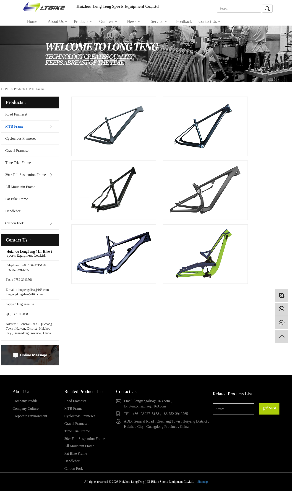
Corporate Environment (30, 416)
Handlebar (13, 211)
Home (32, 21)
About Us (57, 21)
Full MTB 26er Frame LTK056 (256, 147)
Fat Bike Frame (16, 199)
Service (158, 21)
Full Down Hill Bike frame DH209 (181, 271)
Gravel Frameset (17, 150)
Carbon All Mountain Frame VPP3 (105, 271)
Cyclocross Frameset (20, 138)
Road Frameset (16, 114)
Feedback (184, 21)
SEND (269, 408)
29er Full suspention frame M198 (256, 209)
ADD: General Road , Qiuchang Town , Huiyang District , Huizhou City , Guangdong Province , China (166, 423)
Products (83, 21)
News (133, 21)
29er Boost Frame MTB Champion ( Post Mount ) (106, 148)
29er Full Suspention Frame (25, 175)
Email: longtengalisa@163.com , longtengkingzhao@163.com (148, 403)
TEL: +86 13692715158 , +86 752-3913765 (156, 414)
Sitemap (202, 481)
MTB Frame (14, 126)
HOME (5, 89)
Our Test (108, 21)
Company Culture (26, 408)
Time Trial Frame (18, 163)
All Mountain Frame (20, 187)
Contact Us (209, 21)
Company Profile (25, 401)
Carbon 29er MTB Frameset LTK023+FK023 (181, 148)
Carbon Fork (14, 223)
